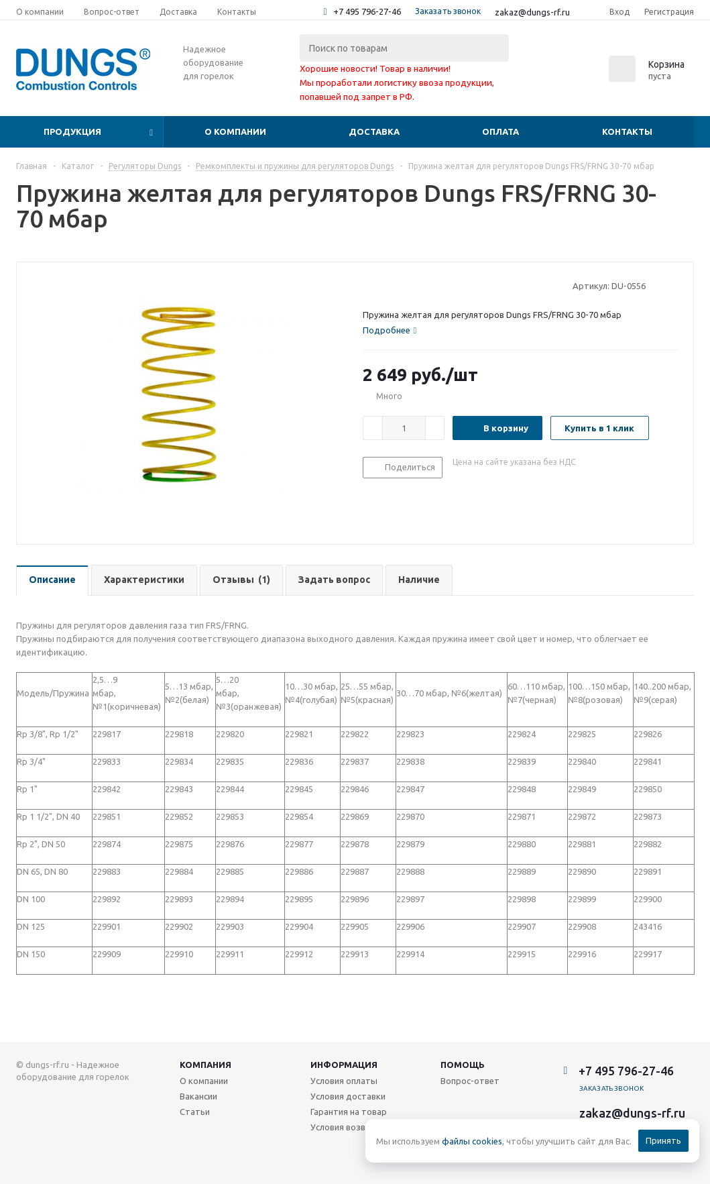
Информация (343, 1064)
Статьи (195, 1111)
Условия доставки (348, 1096)
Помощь (462, 1064)
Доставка (374, 131)
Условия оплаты (343, 1080)
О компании (235, 131)
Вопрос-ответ (469, 1080)
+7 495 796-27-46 (367, 11)
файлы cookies (472, 1141)
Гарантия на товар (348, 1111)
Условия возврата (348, 1127)
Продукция (72, 131)
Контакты (627, 131)
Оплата (500, 131)
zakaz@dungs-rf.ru (532, 12)
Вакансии (198, 1096)
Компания (205, 1064)
